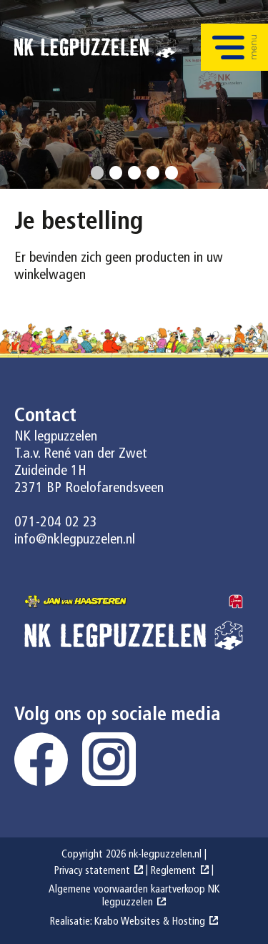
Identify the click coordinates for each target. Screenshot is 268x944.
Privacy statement (92, 871)
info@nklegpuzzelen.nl (74, 540)
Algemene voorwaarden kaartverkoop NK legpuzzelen (134, 896)
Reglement (173, 871)
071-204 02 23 (55, 523)
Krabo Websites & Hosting (149, 922)
